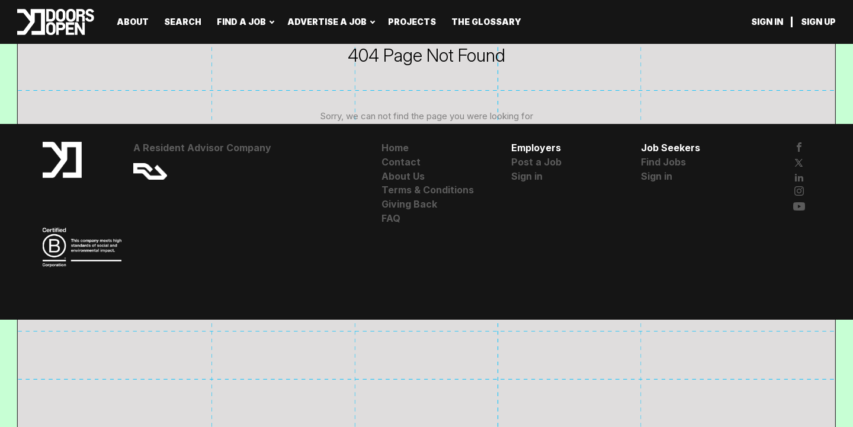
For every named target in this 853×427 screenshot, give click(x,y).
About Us (403, 176)
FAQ (390, 218)
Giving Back (409, 204)
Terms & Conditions (427, 190)
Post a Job (536, 162)
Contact (401, 162)
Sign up (818, 22)
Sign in (767, 22)
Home (395, 148)
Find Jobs (663, 162)
